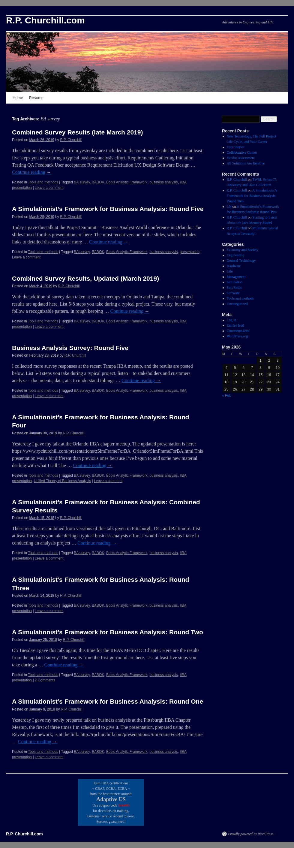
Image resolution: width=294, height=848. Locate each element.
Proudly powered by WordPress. (251, 834)
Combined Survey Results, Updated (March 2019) (85, 278)
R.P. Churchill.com (45, 20)
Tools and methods (43, 182)
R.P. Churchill (71, 140)
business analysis (163, 182)
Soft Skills (234, 287)
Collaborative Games (242, 152)
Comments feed (238, 331)
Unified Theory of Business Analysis (62, 481)
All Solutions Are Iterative (246, 163)
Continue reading (31, 172)
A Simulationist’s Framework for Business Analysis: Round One (107, 701)
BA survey (82, 182)
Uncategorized (237, 304)
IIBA (183, 182)
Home (18, 97)
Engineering (235, 255)
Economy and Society (242, 250)
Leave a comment (49, 188)
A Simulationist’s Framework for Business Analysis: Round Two (107, 632)
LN (229, 206)
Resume (36, 97)
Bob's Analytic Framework (127, 182)
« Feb (226, 396)
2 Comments (45, 680)
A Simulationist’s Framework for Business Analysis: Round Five (107, 208)
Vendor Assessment (241, 158)
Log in (231, 320)
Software (233, 293)
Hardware (234, 266)
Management (236, 277)
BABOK (98, 182)
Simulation (235, 282)
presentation (22, 188)
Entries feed (235, 325)
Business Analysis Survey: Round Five (70, 347)
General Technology (241, 260)
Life (230, 271)
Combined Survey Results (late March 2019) (77, 132)
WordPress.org (237, 336)
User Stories (235, 147)
